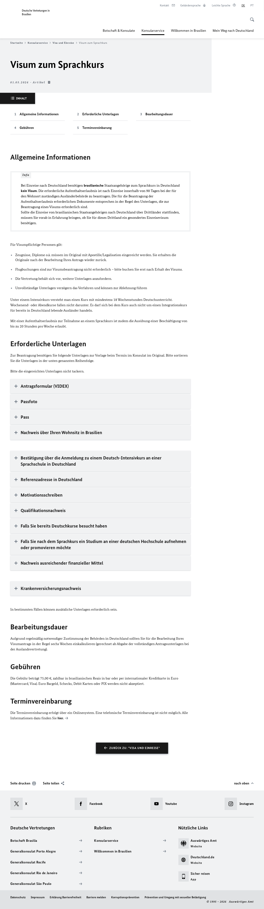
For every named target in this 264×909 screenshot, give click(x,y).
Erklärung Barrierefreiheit (65, 897)
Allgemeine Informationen (39, 114)
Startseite (18, 43)
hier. (61, 718)
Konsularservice (152, 30)
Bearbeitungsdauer (159, 114)
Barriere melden (96, 897)
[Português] (252, 6)
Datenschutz (18, 897)
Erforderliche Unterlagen (100, 114)
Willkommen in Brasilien (188, 30)
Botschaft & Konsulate (119, 30)
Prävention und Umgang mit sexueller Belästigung (175, 897)
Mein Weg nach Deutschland (233, 30)
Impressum (38, 897)
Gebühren (27, 128)
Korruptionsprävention (125, 897)
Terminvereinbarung (97, 128)
